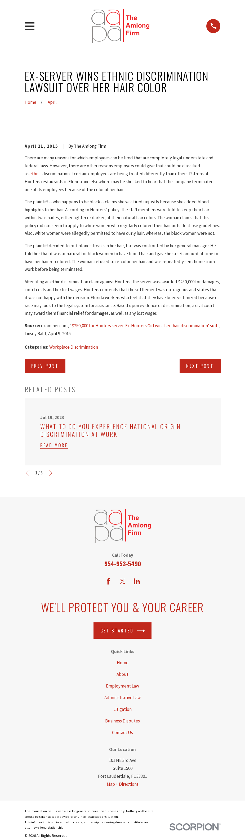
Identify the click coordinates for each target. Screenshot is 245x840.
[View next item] (50, 473)
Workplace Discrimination (73, 347)
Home (122, 663)
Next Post (200, 365)
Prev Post (45, 365)
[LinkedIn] (137, 581)
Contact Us (122, 732)
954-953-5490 (122, 563)
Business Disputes (122, 721)
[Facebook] (108, 581)
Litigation (122, 709)
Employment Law (122, 686)
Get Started (122, 631)
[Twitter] (122, 581)
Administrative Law (122, 697)
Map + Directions (123, 784)
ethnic (35, 174)
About (122, 674)
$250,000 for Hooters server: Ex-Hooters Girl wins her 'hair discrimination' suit (144, 326)
